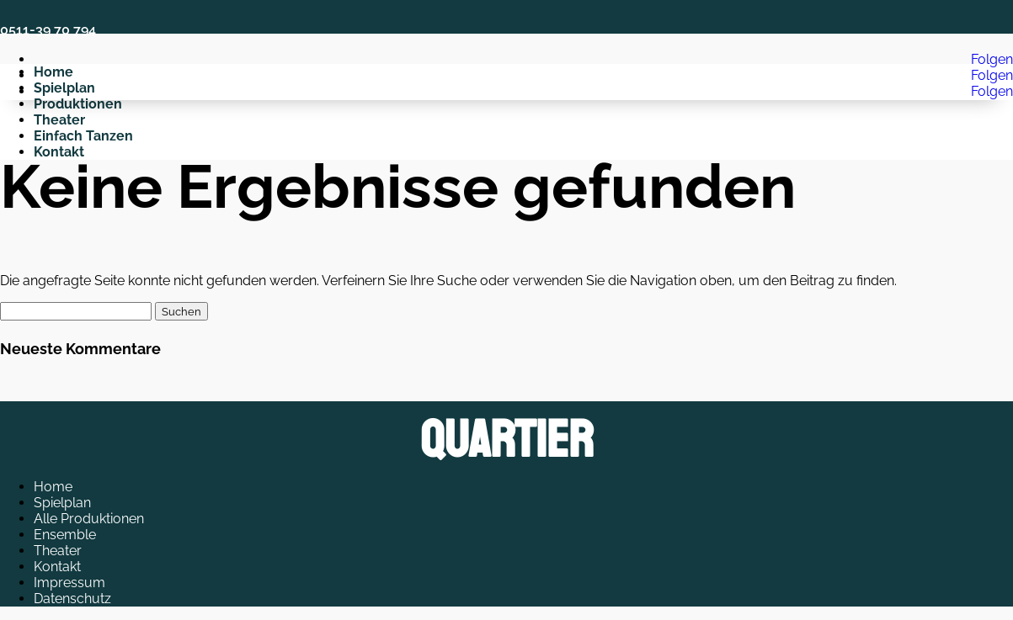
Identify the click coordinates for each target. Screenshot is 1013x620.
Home (53, 487)
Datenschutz (72, 599)
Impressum (69, 583)
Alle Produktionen (89, 519)
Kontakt (57, 567)
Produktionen (78, 104)
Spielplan (62, 503)
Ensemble (65, 535)
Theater (59, 120)
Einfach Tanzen (83, 136)
